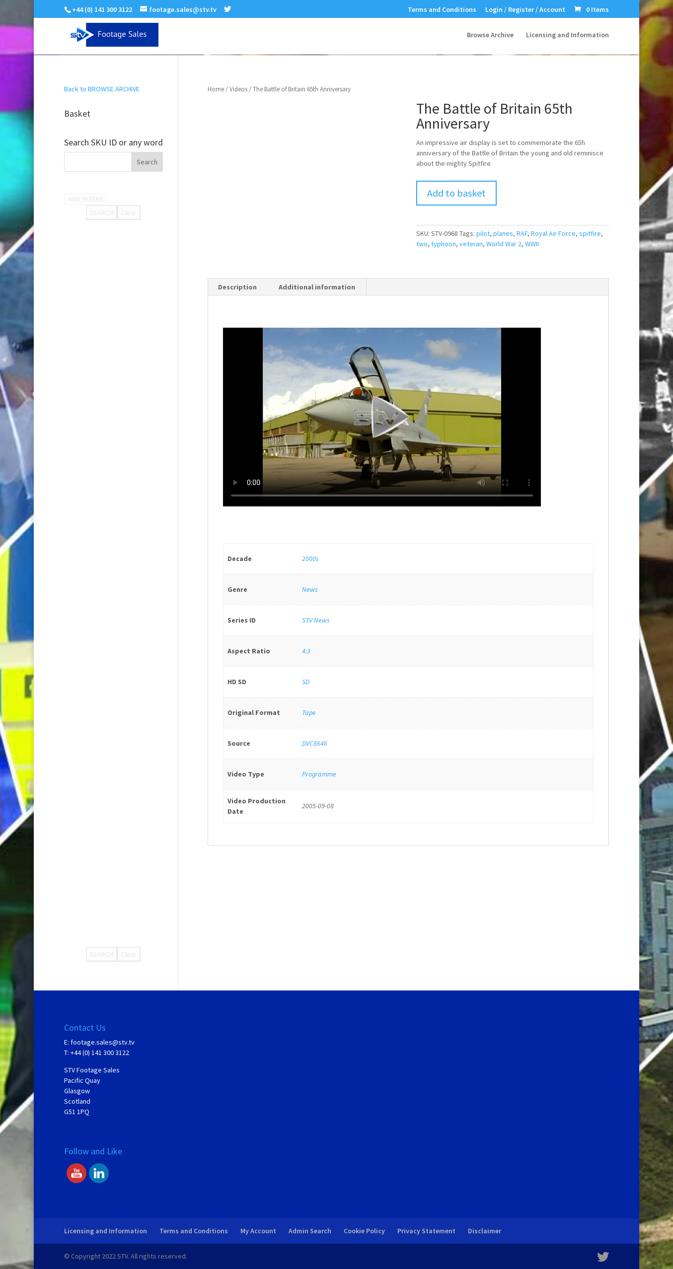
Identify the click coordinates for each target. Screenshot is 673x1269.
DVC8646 (314, 743)
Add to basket (456, 193)
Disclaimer (484, 1230)
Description (237, 286)
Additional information (317, 286)
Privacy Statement (426, 1230)
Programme (319, 774)
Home (216, 89)
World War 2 (504, 243)
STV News (316, 620)
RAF (522, 233)
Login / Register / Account (525, 10)
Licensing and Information (567, 35)
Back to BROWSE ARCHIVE (102, 88)
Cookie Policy (364, 1230)
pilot (483, 233)
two (422, 243)
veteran (471, 243)
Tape (309, 712)
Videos (238, 89)
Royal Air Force (553, 233)
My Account (258, 1230)
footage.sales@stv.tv (103, 1042)
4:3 (306, 650)
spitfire (590, 233)
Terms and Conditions (442, 10)
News (310, 589)
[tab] (237, 287)
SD (305, 681)
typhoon (443, 243)
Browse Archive (490, 35)
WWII (532, 243)
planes (503, 233)
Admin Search (310, 1230)
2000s (310, 558)
